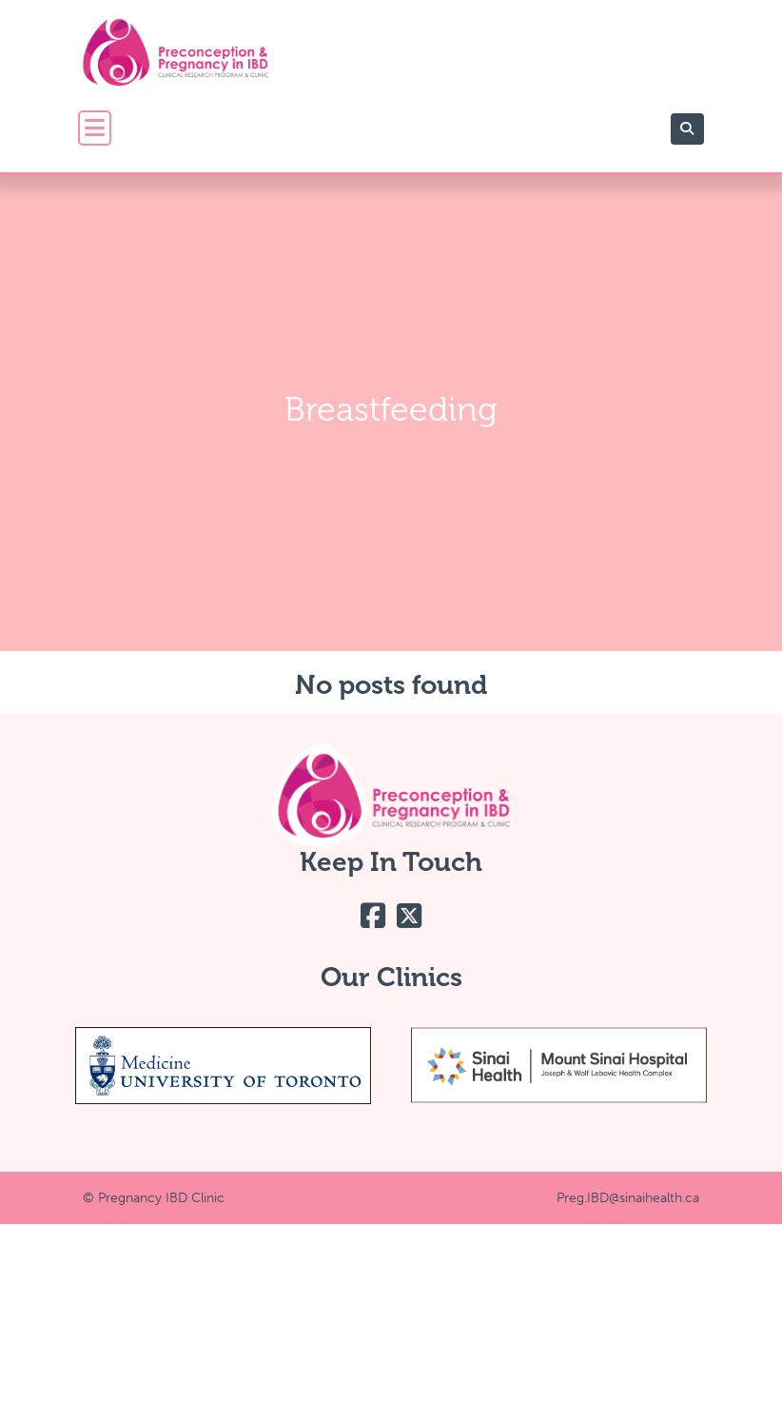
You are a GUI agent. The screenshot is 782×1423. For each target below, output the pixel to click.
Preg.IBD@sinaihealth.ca (628, 1198)
